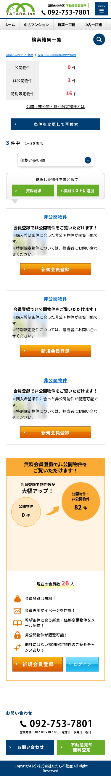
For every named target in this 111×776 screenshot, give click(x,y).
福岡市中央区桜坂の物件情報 (57, 55)
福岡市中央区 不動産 (19, 55)
